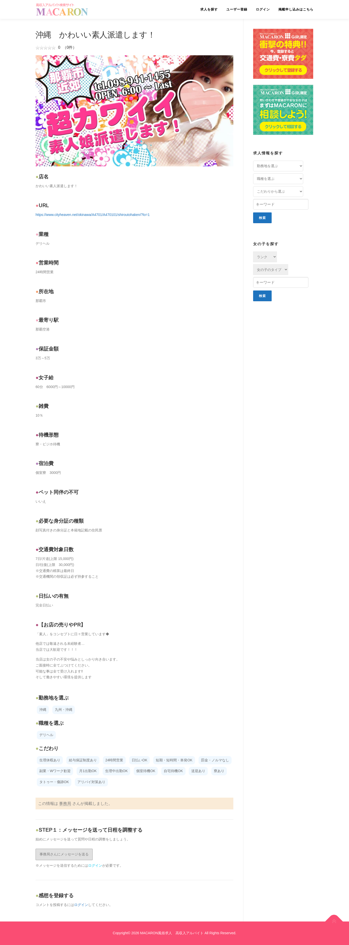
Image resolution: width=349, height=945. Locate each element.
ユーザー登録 (236, 9)
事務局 (65, 803)
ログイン (263, 9)
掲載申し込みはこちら (295, 9)
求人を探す (209, 9)
